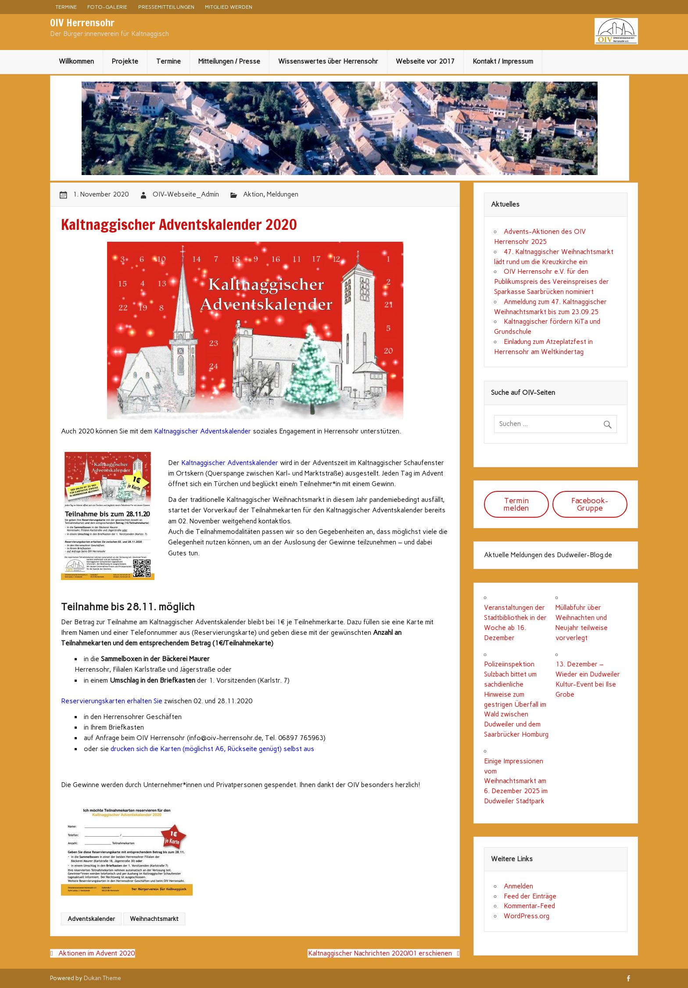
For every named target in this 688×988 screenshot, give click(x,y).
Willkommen (76, 61)
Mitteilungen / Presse (229, 61)
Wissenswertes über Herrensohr (328, 61)
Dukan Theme (102, 977)
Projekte (124, 61)
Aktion (253, 194)
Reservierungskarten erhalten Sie (111, 701)
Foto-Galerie (107, 7)
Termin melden (516, 504)
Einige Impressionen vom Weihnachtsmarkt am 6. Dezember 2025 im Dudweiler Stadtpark (516, 781)
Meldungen (282, 194)
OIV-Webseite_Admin (186, 194)
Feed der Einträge (530, 896)
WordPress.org (526, 916)
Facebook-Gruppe (589, 504)
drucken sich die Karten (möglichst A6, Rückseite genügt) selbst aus (212, 749)
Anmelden (518, 886)
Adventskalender (91, 918)
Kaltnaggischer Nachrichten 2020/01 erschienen (380, 953)
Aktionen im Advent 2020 (96, 953)
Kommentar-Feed (529, 906)
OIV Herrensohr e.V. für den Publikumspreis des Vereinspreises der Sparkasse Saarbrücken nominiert (551, 282)
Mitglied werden (228, 7)
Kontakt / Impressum (503, 61)
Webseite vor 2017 (425, 61)
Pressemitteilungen (166, 7)
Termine (66, 7)
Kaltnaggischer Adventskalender (202, 431)
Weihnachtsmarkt (154, 918)
